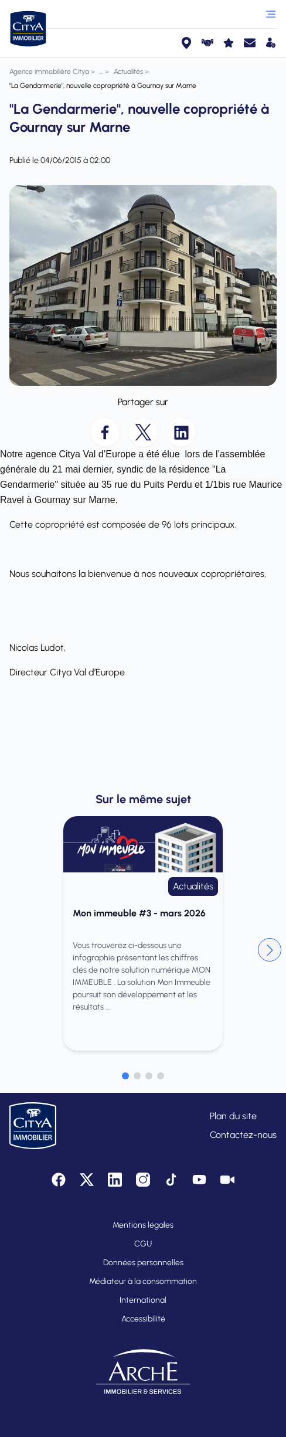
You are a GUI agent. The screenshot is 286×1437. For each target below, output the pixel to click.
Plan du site (233, 1116)
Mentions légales (143, 1225)
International (143, 1300)
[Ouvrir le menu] (271, 14)
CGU (143, 1244)
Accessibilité (143, 1319)
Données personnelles (143, 1263)
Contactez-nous (243, 1134)
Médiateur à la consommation (143, 1281)
